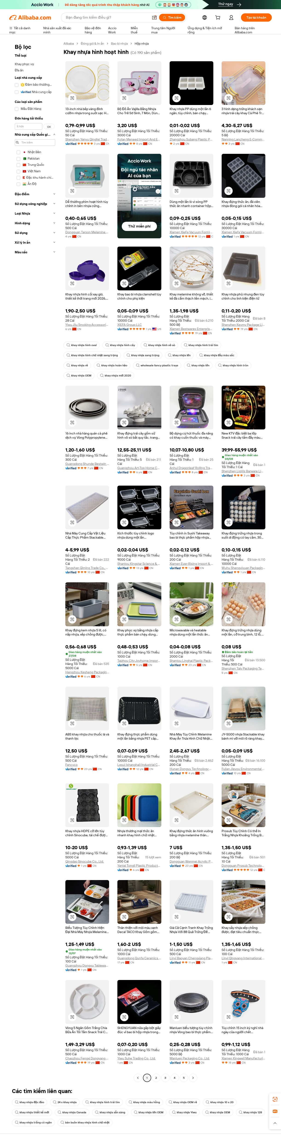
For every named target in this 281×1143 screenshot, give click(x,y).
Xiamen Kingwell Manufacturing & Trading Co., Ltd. (243, 1058)
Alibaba (69, 43)
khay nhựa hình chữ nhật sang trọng (92, 355)
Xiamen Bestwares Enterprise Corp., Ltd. (191, 329)
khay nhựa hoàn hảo (112, 365)
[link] (275, 1099)
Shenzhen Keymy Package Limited (243, 325)
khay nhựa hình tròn (233, 365)
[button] (154, 17)
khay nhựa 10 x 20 (220, 1102)
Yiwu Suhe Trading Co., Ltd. (136, 1058)
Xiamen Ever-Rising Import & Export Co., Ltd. (191, 564)
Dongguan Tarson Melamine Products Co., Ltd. (87, 232)
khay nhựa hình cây (120, 345)
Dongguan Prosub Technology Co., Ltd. (243, 865)
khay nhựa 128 (250, 1112)
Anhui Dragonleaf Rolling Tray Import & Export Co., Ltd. (191, 468)
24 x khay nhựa (65, 1102)
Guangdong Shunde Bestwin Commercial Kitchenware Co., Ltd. (87, 464)
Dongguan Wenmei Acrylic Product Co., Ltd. (191, 861)
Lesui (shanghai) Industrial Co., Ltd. (139, 765)
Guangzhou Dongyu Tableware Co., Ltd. (87, 965)
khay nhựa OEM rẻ (183, 1102)
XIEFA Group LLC (129, 325)
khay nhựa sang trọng (143, 355)
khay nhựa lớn (179, 355)
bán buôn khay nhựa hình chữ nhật (85, 1122)
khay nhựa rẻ (77, 365)
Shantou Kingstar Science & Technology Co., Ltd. (139, 564)
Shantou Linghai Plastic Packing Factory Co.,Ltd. (191, 660)
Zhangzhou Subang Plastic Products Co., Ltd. (191, 139)
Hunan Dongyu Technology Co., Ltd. (191, 769)
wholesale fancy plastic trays (157, 365)
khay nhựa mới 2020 (115, 375)
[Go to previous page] (138, 1078)
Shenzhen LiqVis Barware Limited (243, 471)
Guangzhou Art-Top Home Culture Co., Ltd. (139, 468)
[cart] (218, 18)
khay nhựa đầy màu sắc (216, 355)
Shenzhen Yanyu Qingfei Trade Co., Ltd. (87, 139)
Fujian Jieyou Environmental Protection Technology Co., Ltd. (243, 769)
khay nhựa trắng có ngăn (33, 1122)
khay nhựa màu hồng (144, 1102)
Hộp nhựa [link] (142, 43)
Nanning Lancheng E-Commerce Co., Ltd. (243, 139)
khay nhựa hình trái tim (201, 345)
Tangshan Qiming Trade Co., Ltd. (87, 568)
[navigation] (35, 561)
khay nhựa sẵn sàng (110, 1112)
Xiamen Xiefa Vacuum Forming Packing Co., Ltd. (243, 232)
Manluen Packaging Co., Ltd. (190, 1058)
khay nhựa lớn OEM (148, 1112)
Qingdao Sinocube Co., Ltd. (84, 861)
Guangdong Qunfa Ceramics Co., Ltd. (139, 958)
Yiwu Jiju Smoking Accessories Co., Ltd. (87, 325)
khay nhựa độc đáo (29, 1102)
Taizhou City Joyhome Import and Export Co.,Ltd (139, 660)
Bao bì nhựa (119, 43)
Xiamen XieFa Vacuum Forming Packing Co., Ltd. (191, 232)
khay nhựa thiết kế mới (32, 1112)
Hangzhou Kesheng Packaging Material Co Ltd (87, 672)
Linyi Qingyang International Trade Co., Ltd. (243, 958)
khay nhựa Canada (72, 1112)
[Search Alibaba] (107, 17)
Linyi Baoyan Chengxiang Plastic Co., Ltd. (191, 958)
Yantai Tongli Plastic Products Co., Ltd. (139, 865)
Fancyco (71, 765)
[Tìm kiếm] (172, 17)
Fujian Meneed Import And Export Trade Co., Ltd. (139, 139)
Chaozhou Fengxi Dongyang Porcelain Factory (87, 1058)
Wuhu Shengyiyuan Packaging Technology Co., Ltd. (243, 568)
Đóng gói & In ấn (92, 43)
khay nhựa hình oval (82, 345)
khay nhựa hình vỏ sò (159, 345)
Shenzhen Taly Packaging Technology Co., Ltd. (243, 668)
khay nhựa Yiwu (184, 1112)
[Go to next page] (193, 1078)
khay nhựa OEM (79, 375)
